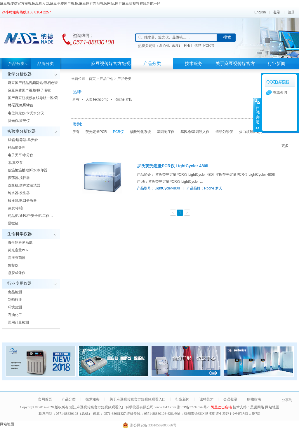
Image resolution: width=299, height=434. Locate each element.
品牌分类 (45, 64)
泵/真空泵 (15, 163)
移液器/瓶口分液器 (22, 200)
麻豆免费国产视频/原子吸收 (29, 90)
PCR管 (208, 45)
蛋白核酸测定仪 (251, 132)
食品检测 (15, 292)
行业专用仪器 (19, 283)
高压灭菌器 (16, 258)
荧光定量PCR (18, 250)
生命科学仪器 (19, 234)
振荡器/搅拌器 (19, 178)
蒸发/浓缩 (15, 208)
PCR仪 (118, 132)
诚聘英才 (206, 399)
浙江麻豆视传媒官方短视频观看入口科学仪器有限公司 (111, 407)
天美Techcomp (97, 99)
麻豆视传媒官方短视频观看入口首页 (111, 69)
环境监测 (15, 307)
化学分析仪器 (19, 74)
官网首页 (45, 399)
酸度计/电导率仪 (20, 105)
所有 (75, 99)
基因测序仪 (165, 132)
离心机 (164, 45)
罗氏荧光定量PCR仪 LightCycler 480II (172, 166)
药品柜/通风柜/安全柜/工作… (30, 216)
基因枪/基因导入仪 (194, 132)
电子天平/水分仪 (20, 155)
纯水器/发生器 (19, 193)
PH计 (188, 45)
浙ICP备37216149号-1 (194, 407)
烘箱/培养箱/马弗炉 (23, 140)
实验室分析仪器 (21, 131)
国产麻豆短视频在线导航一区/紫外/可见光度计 (33, 101)
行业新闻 (276, 63)
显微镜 (13, 223)
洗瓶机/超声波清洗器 (24, 185)
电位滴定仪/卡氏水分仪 (26, 113)
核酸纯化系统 (140, 132)
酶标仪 (13, 265)
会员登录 (230, 399)
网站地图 (272, 407)
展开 (257, 115)
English (260, 12)
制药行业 (15, 300)
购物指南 (254, 399)
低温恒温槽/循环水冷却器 (27, 170)
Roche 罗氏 (123, 99)
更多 (284, 146)
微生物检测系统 (20, 242)
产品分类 (16, 64)
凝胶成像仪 (16, 273)
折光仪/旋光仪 (19, 121)
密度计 (177, 45)
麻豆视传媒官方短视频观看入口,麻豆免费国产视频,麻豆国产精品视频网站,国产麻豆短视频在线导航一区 (80, 3)
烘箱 (197, 45)
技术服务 (193, 63)
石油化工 (15, 315)
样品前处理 (16, 147)
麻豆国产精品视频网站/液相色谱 (33, 83)
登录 (276, 12)
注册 (291, 12)
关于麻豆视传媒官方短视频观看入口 (235, 69)
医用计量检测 (18, 322)
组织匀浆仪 (224, 132)
